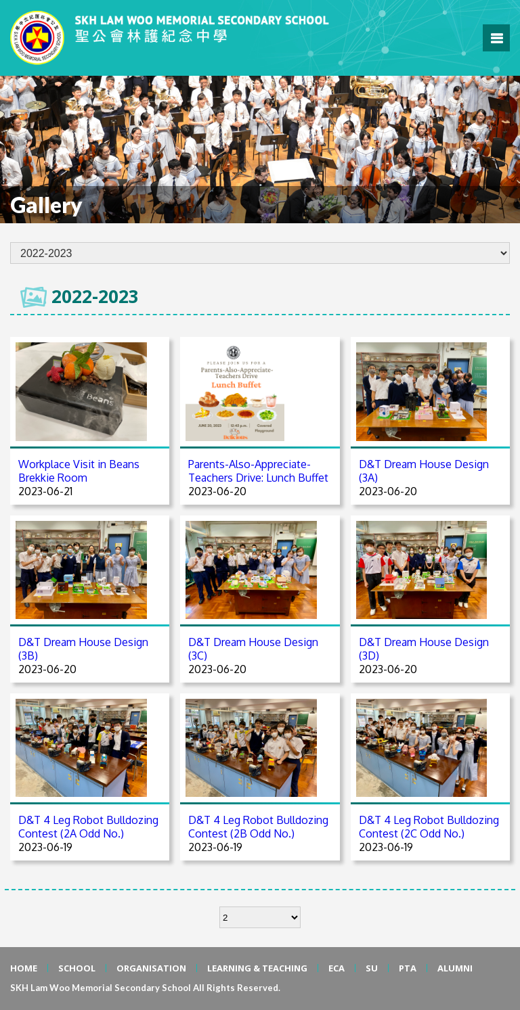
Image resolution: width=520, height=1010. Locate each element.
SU (372, 968)
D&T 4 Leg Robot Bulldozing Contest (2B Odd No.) (258, 826)
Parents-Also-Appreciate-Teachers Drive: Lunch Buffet (258, 470)
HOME (23, 968)
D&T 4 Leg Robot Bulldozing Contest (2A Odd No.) (88, 826)
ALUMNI (455, 968)
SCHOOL (76, 968)
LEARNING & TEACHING (257, 968)
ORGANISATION (151, 968)
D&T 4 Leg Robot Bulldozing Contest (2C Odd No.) (429, 826)
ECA (336, 968)
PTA (407, 968)
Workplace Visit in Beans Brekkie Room (78, 470)
